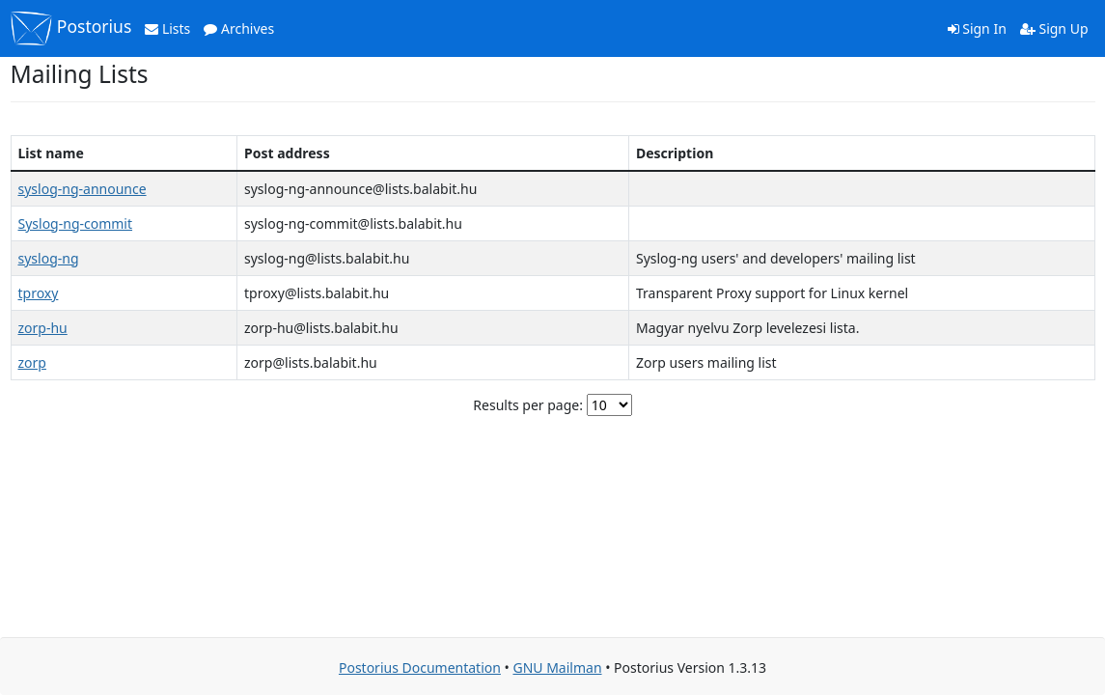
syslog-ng (48, 258)
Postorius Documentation (420, 667)
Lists (167, 28)
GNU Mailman (556, 667)
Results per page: (528, 405)
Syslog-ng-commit (75, 223)
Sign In (977, 28)
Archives (239, 28)
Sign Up (1054, 28)
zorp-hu (43, 328)
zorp (32, 362)
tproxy (38, 293)
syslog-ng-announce (82, 189)
